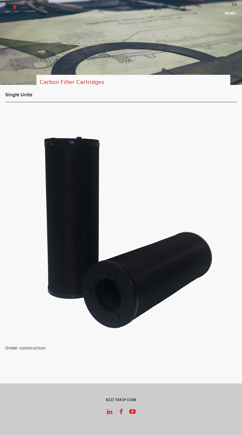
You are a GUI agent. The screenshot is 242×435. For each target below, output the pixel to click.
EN (234, 4)
